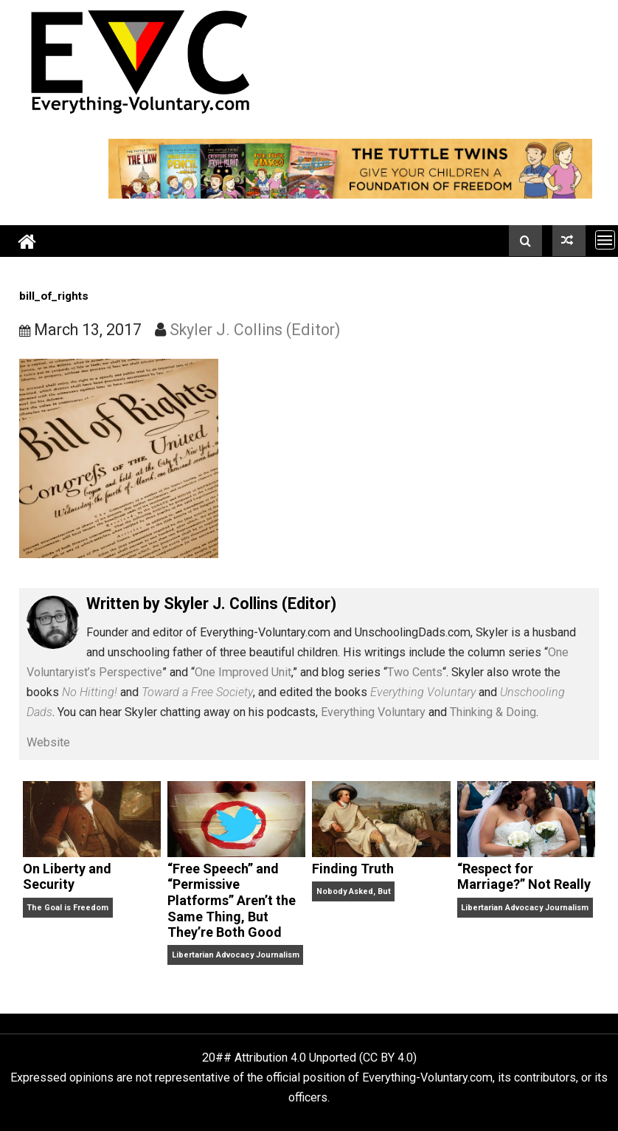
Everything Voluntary (373, 712)
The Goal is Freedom (67, 907)
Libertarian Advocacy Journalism (235, 955)
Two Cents (414, 672)
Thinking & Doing (493, 712)
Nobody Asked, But (353, 891)
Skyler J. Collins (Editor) (255, 329)
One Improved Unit (243, 672)
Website (48, 742)
